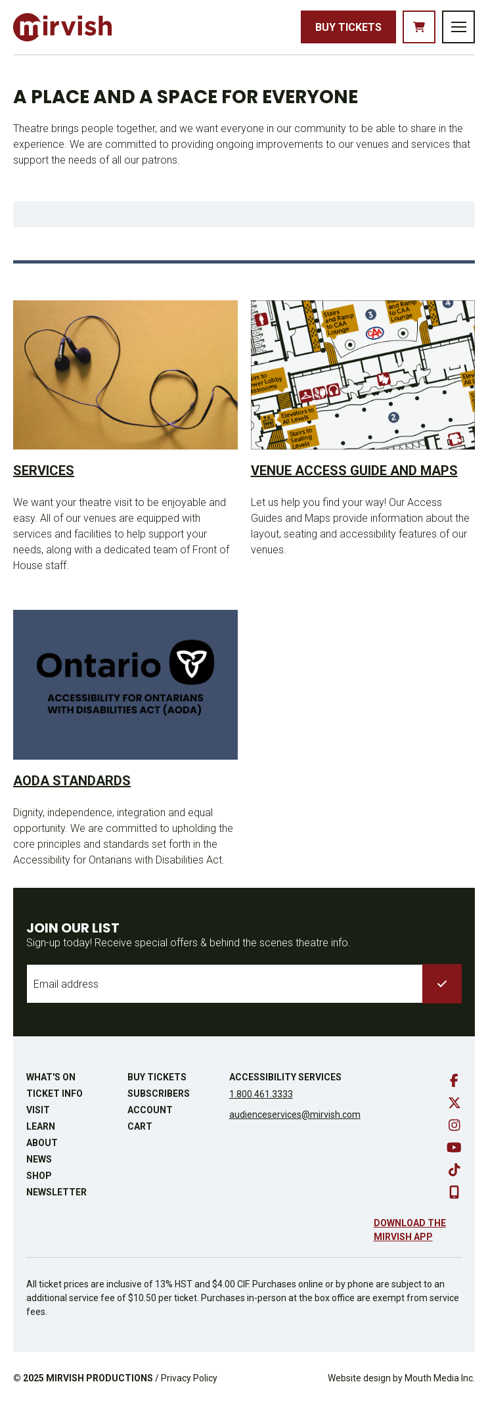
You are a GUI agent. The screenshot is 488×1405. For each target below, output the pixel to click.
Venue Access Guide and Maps (354, 470)
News (39, 1159)
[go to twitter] (454, 1103)
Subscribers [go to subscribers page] (158, 1093)
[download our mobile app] (454, 1192)
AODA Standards (72, 781)
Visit (38, 1110)
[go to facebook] (454, 1080)
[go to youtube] (454, 1147)
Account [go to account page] (150, 1110)
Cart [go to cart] (139, 1126)
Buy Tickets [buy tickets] (348, 27)
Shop (39, 1175)
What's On (51, 1077)
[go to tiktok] (454, 1170)
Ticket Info (54, 1093)
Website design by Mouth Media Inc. (401, 1378)
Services (43, 470)
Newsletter (56, 1192)
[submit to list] (442, 983)
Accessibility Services (285, 1077)
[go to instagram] (454, 1125)
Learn (40, 1126)
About (42, 1143)
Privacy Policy (189, 1378)
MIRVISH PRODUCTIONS (99, 1378)
